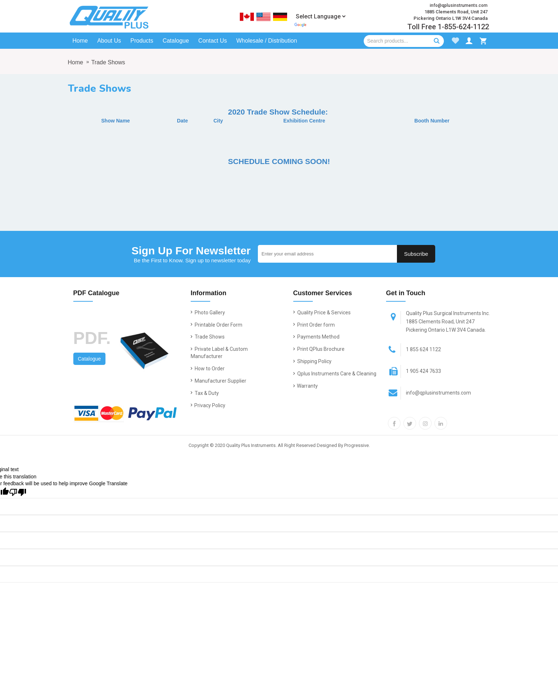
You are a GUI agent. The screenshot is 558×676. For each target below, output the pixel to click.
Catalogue (89, 359)
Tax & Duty (205, 393)
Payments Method (316, 337)
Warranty (305, 386)
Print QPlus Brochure (319, 349)
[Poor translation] (17, 492)
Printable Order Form (216, 325)
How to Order (208, 368)
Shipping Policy (312, 361)
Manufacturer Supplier (218, 381)
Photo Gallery (208, 312)
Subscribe (416, 254)
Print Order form (314, 325)
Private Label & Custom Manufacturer (219, 352)
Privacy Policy (208, 405)
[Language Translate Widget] (320, 16)
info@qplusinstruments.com (428, 392)
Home (75, 62)
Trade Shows (108, 62)
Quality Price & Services (322, 312)
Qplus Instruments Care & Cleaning (334, 373)
